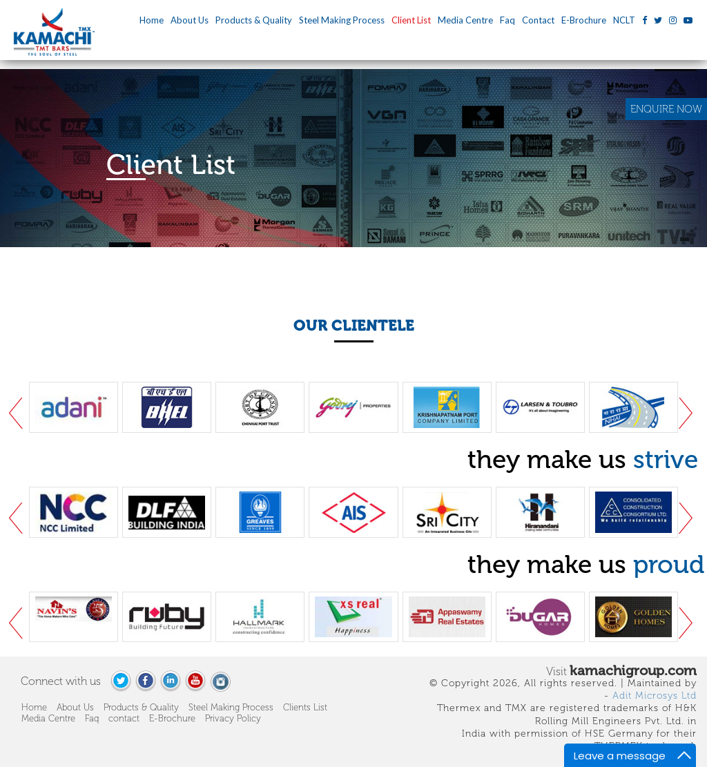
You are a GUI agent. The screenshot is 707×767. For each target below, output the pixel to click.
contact (123, 718)
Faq (507, 20)
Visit (621, 670)
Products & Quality (253, 20)
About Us (190, 20)
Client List (411, 20)
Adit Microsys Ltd (654, 695)
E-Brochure (583, 20)
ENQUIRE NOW (666, 109)
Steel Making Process (342, 20)
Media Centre (465, 20)
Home (151, 20)
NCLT (624, 20)
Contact (538, 20)
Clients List (305, 707)
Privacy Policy (233, 718)
